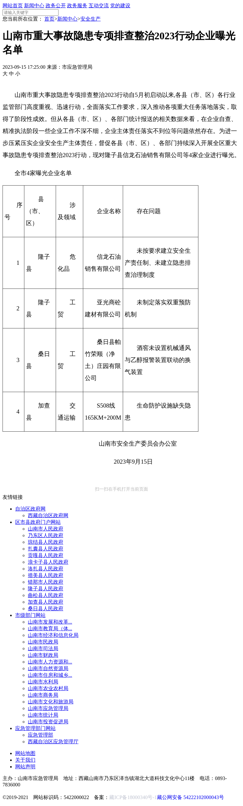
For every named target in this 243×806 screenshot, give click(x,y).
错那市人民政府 (45, 582)
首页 (49, 19)
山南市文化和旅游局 (50, 701)
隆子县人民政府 (45, 588)
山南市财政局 (43, 655)
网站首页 (13, 5)
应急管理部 (40, 735)
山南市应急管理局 (48, 708)
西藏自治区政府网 (48, 515)
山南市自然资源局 (48, 668)
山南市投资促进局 (48, 721)
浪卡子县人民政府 (48, 562)
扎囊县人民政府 (45, 548)
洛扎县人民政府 (45, 568)
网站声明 (25, 766)
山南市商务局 (43, 695)
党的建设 (120, 5)
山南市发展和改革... (50, 622)
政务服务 (77, 5)
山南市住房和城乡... (50, 675)
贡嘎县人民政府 (45, 555)
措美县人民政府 (45, 575)
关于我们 (25, 760)
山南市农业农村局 (48, 688)
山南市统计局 (43, 715)
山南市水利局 (43, 681)
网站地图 (25, 753)
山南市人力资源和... (50, 661)
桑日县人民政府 (45, 608)
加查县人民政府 (45, 602)
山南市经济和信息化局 (53, 635)
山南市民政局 (43, 641)
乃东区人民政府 (45, 535)
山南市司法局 (43, 648)
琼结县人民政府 (45, 542)
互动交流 (99, 5)
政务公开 (56, 5)
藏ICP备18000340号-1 (133, 797)
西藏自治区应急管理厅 (53, 741)
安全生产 (90, 19)
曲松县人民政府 (45, 595)
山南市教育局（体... (50, 628)
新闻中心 (34, 5)
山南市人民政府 (45, 528)
